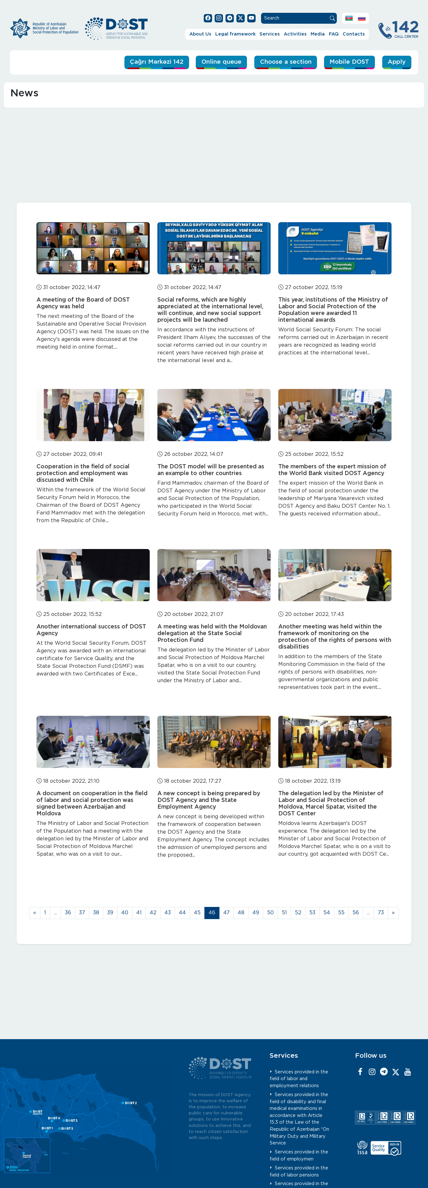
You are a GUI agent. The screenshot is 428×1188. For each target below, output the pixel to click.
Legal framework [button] (235, 34)
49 (255, 912)
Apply (397, 62)
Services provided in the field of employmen (299, 1155)
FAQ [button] (334, 34)
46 (212, 912)
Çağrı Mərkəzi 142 (151, 62)
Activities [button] (295, 34)
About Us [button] (200, 34)
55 (341, 912)
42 (153, 912)
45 (197, 912)
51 (284, 912)
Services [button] (269, 34)
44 (182, 912)
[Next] (393, 913)
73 (381, 912)
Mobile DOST (349, 62)
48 (241, 912)
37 (82, 912)
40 (124, 912)
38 (96, 912)
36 (68, 912)
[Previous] (34, 913)
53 (312, 912)
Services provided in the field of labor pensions (299, 1171)
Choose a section (283, 62)
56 (356, 912)
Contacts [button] (354, 34)
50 (270, 912)
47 (226, 912)
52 (298, 912)
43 (167, 912)
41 (139, 912)
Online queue (218, 62)
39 (110, 912)
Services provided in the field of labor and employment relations (299, 1079)
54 (326, 912)
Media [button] (318, 34)
